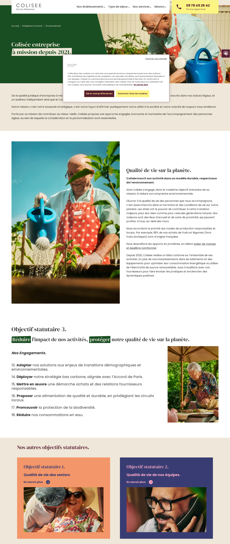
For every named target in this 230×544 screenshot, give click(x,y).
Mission (159, 16)
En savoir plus (33, 428)
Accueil (15, 25)
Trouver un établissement (33, 513)
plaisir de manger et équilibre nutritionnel (184, 215)
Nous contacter (209, 2)
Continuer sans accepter (156, 58)
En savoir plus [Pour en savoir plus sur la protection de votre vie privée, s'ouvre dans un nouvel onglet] (141, 84)
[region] (116, 78)
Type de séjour (118, 16)
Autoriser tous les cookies (133, 93)
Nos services (141, 16)
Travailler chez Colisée (183, 2)
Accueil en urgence (69, 513)
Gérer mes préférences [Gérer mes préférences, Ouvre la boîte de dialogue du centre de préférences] (99, 93)
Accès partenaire (135, 513)
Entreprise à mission (32, 25)
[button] (225, 53)
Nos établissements (90, 16)
